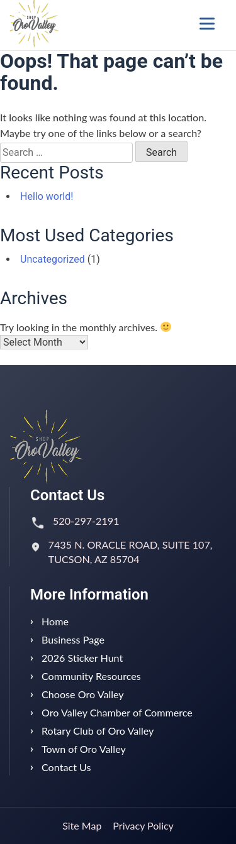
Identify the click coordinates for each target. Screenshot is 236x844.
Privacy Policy (143, 825)
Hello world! (46, 196)
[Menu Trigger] (206, 23)
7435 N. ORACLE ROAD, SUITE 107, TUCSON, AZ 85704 (130, 552)
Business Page (73, 639)
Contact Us (66, 767)
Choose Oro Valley (83, 694)
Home (55, 621)
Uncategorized (52, 259)
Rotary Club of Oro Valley (98, 731)
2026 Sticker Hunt (82, 658)
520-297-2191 (86, 521)
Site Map (81, 825)
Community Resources (91, 676)
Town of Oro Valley (84, 749)
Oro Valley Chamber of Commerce (117, 712)
